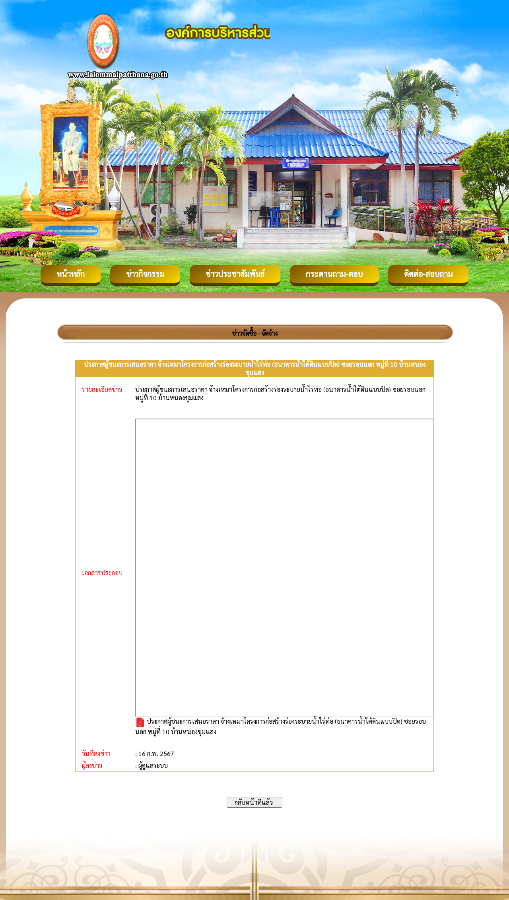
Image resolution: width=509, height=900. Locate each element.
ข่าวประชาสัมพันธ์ (235, 274)
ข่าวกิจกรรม (145, 274)
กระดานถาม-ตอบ (334, 274)
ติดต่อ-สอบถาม (428, 274)
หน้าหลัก (70, 274)
